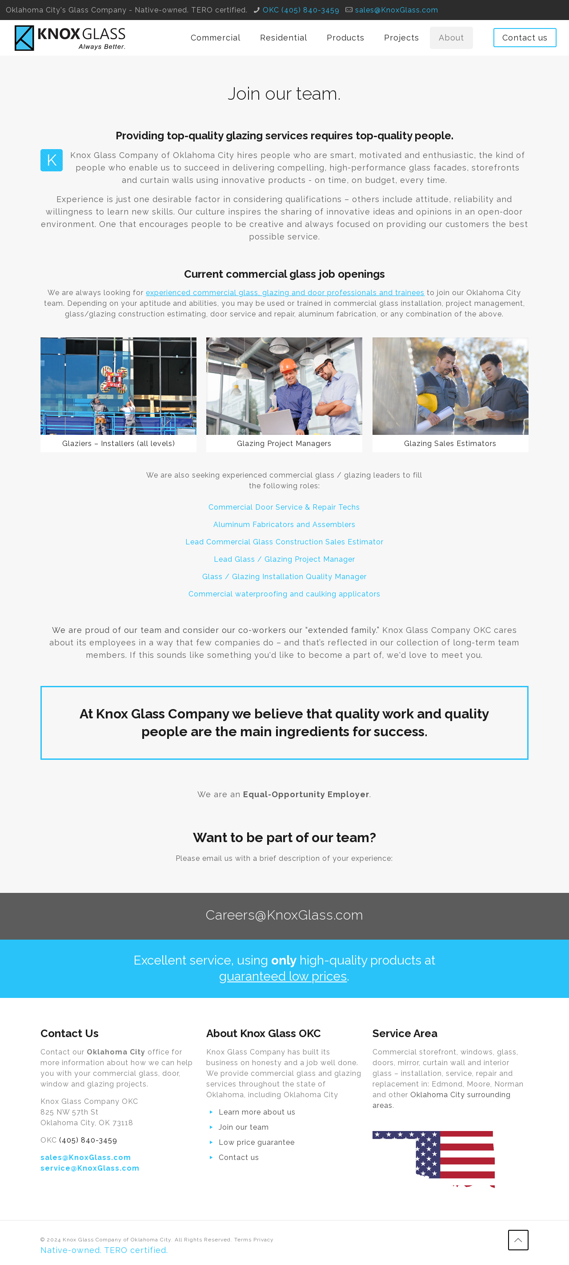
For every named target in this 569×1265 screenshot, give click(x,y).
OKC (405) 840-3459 (301, 10)
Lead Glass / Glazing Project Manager (284, 559)
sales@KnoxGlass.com (396, 10)
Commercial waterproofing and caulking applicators (284, 594)
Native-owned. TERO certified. (104, 1250)
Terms (243, 1240)
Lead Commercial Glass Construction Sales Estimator (284, 542)
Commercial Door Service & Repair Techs (284, 507)
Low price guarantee (257, 1142)
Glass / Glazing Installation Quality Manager (284, 576)
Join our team (244, 1127)
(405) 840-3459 (88, 1140)
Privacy (263, 1240)
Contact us (525, 37)
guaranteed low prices (283, 976)
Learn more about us (257, 1112)
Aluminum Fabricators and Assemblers (284, 524)
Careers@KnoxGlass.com (285, 915)
